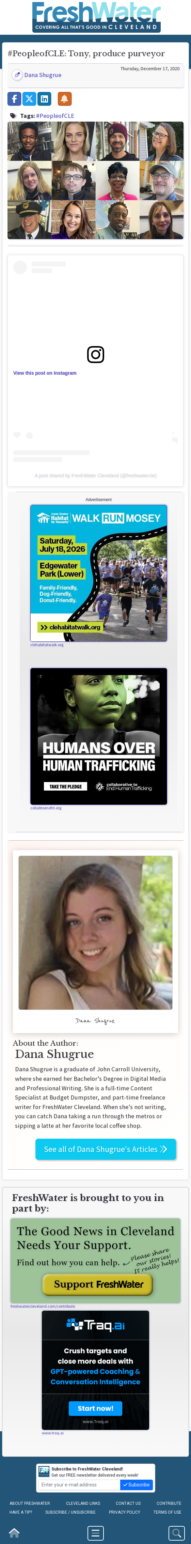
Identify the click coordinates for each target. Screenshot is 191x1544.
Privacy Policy (124, 1512)
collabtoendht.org (45, 807)
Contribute (169, 1503)
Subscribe (136, 1484)
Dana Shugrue (36, 75)
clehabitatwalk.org (46, 644)
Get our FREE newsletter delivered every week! (88, 1472)
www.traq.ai (53, 1432)
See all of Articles (106, 1149)
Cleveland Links (83, 1503)
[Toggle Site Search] (177, 1533)
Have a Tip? (21, 1512)
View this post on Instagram (45, 373)
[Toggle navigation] (95, 1533)
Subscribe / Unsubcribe (70, 1512)
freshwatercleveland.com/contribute (43, 1306)
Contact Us (128, 1503)
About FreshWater (30, 1503)
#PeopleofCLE (55, 116)
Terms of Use (167, 1512)
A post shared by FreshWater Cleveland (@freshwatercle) (96, 475)
